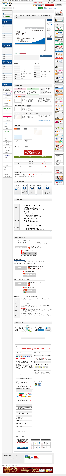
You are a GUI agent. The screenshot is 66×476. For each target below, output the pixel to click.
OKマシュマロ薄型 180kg (27, 141)
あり (42, 69)
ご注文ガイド (46, 0)
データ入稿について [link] (7, 101)
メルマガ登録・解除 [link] (7, 150)
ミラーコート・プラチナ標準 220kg (38, 137)
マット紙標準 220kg (16, 136)
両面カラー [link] (5, 26)
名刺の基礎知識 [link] (6, 128)
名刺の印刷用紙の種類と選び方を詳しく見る (45, 120)
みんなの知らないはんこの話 (58, 164)
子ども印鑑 (54, 8)
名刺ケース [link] (5, 86)
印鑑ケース (46, 8)
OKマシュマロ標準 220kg (27, 136)
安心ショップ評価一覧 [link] (7, 172)
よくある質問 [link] (6, 157)
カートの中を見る (49, 4)
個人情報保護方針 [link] (6, 144)
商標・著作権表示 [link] (6, 140)
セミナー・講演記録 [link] (7, 176)
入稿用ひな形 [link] (6, 105)
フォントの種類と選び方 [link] (7, 120)
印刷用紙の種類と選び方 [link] (7, 95)
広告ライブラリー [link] (6, 174)
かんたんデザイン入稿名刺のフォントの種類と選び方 (43, 231)
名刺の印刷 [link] (5, 126)
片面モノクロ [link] (5, 31)
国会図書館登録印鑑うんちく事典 (58, 156)
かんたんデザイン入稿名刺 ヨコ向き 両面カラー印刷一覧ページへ (33, 337)
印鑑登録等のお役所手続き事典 (58, 158)
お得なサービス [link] (6, 152)
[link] (7, 21)
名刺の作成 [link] (5, 124)
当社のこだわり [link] (6, 165)
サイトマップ (57, 0)
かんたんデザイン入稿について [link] (7, 118)
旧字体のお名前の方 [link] (7, 97)
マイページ (51, 0)
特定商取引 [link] (5, 138)
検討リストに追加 (46, 55)
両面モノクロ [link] (5, 37)
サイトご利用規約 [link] (6, 142)
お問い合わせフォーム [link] (7, 160)
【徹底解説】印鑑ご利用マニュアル (58, 161)
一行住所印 (50, 8)
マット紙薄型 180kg (16, 141)
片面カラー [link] (5, 39)
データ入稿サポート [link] (7, 103)
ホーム (62, 0)
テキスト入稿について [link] (7, 110)
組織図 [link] (5, 169)
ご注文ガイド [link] (6, 133)
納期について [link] (6, 136)
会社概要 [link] (5, 167)
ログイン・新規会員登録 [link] (7, 148)
